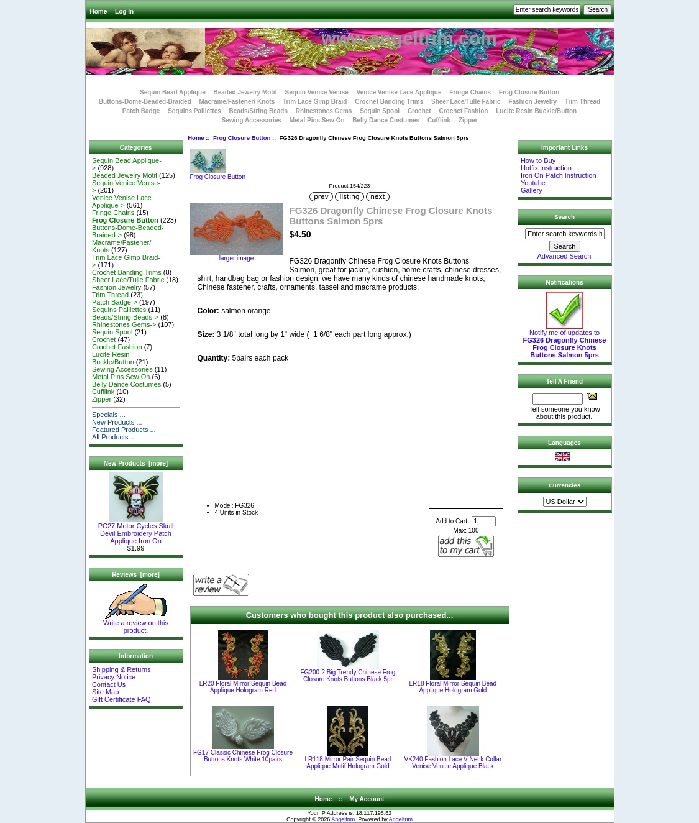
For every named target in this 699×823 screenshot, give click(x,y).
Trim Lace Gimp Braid (315, 101)
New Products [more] (136, 463)
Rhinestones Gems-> (124, 324)
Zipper (468, 120)
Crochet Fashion (463, 111)
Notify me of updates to (564, 341)
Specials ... (109, 414)
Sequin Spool (380, 111)
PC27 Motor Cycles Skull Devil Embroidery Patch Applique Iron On (136, 530)
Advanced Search (564, 256)
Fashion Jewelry (532, 101)
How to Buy (538, 160)
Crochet (419, 111)
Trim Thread (582, 101)
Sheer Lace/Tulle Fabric (466, 101)
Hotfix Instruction (546, 168)
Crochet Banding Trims (389, 101)
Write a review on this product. (135, 623)
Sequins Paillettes (194, 111)
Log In (124, 11)
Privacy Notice (113, 677)
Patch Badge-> (114, 302)
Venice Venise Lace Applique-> (122, 201)
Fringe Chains (470, 92)
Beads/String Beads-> (125, 317)
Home (98, 11)
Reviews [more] (136, 574)
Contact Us (109, 684)
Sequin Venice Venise (317, 92)
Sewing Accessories (251, 120)
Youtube (533, 182)
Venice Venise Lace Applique (399, 92)
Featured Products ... (124, 429)
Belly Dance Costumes (385, 120)
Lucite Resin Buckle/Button (536, 111)
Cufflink (438, 120)
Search (564, 216)
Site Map (105, 692)
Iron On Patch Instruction (558, 175)
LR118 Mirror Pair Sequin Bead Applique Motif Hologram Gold (347, 763)
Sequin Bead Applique (173, 92)
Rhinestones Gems (324, 111)
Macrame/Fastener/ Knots (237, 101)
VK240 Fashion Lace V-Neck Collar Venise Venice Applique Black (453, 763)
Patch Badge (141, 111)
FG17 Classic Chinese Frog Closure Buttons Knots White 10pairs (243, 756)
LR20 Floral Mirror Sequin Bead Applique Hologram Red (243, 687)
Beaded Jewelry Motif (245, 92)
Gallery (531, 190)
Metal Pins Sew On (317, 120)
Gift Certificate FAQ (121, 699)
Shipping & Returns (121, 669)
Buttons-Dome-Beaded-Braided (145, 101)
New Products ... (117, 422)
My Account (366, 799)
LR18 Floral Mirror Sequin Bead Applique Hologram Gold (453, 687)
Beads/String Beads (258, 111)
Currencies (565, 485)
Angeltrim (343, 819)
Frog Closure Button (241, 137)
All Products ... (114, 437)
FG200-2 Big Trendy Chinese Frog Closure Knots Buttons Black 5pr (348, 676)
